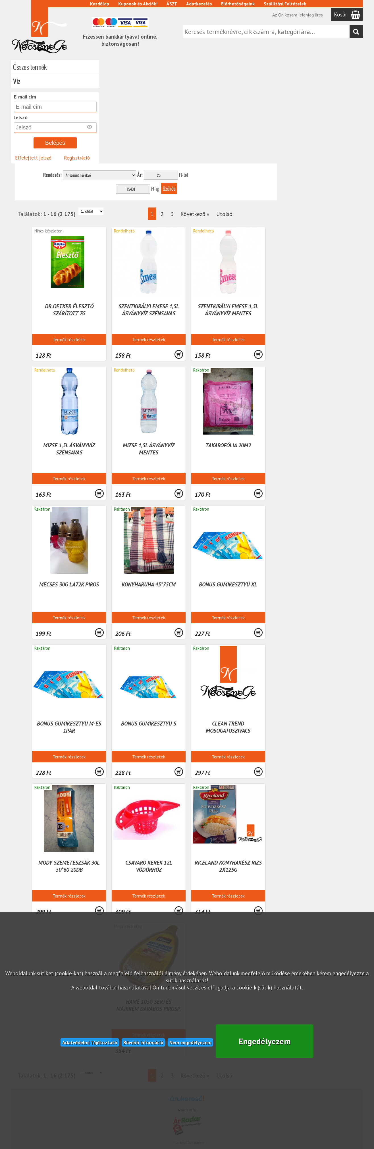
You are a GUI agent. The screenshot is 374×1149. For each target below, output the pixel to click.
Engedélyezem (265, 1040)
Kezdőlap (99, 4)
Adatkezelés (199, 4)
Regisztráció (77, 157)
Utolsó (311, 110)
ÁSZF (172, 4)
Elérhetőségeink (238, 4)
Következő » (281, 110)
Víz (16, 81)
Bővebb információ (143, 1041)
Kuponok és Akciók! (138, 4)
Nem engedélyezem (190, 1041)
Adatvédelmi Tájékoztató (89, 1041)
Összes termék (30, 67)
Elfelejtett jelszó (33, 157)
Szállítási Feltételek (285, 4)
